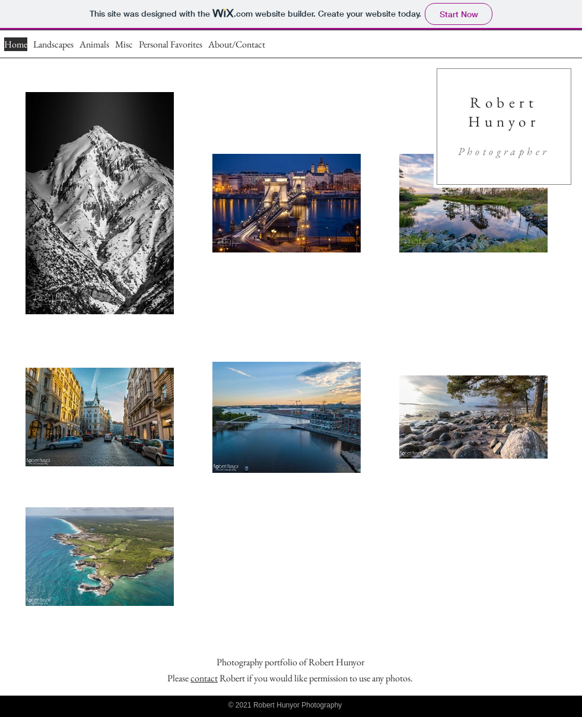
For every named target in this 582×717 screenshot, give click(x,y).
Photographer (504, 151)
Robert (504, 102)
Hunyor (503, 121)
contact (204, 678)
